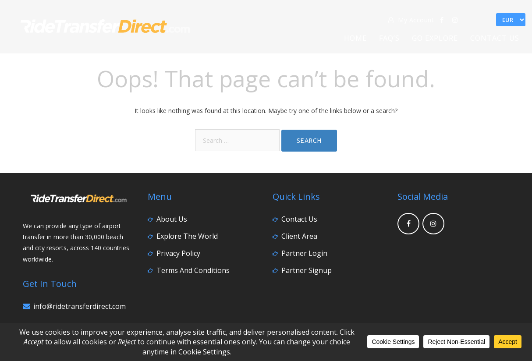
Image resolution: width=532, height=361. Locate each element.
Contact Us (494, 38)
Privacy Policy (178, 253)
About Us (171, 219)
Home (355, 38)
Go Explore (435, 38)
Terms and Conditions (193, 270)
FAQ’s (389, 38)
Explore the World (187, 236)
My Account (411, 20)
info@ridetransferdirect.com (79, 306)
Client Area (299, 236)
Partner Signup (306, 270)
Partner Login (304, 253)
